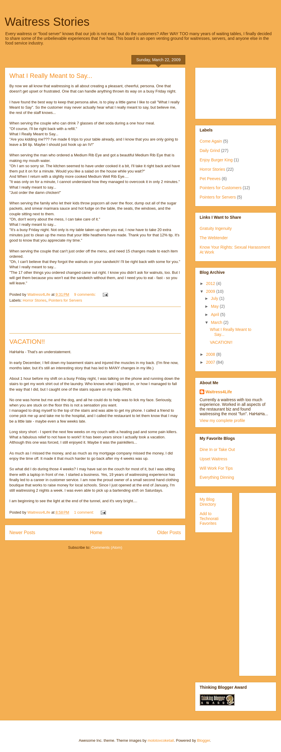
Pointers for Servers (65, 300)
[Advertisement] (95, 320)
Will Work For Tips (216, 468)
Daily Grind (210, 150)
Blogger (203, 740)
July (215, 298)
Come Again (211, 141)
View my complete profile (222, 420)
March (217, 322)
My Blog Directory (208, 502)
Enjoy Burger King (216, 160)
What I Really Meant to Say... (50, 75)
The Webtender (214, 237)
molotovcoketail (161, 740)
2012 (211, 283)
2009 (211, 291)
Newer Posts (22, 532)
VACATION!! (27, 341)
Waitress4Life (218, 391)
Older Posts (169, 532)
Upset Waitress (213, 459)
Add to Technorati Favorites (209, 518)
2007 (211, 362)
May (215, 306)
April (215, 314)
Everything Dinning (217, 477)
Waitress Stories (47, 21)
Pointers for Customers (220, 187)
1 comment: (84, 512)
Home (96, 532)
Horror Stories (35, 300)
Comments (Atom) (106, 547)
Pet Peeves (210, 178)
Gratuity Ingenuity (216, 228)
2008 (211, 354)
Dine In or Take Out (217, 449)
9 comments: (85, 294)
